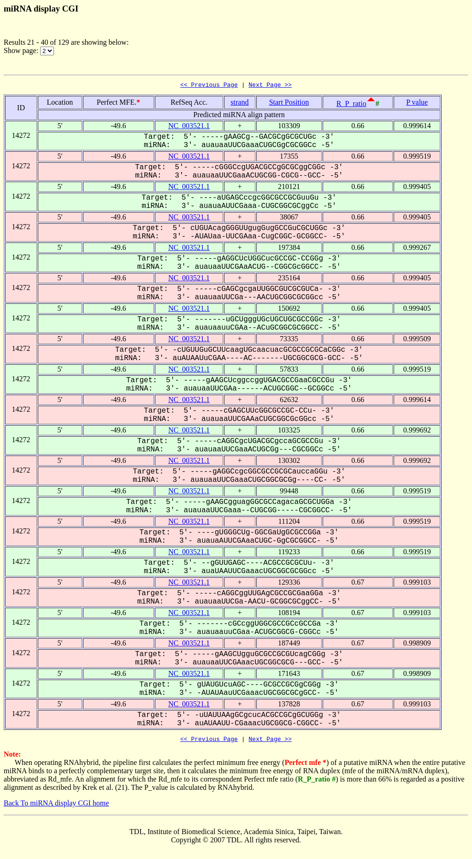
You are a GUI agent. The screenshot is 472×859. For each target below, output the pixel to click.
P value (417, 103)
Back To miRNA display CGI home (56, 806)
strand (239, 103)
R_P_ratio (351, 105)
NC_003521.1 (189, 127)
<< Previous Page (209, 86)
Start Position (289, 103)
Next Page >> (270, 86)
